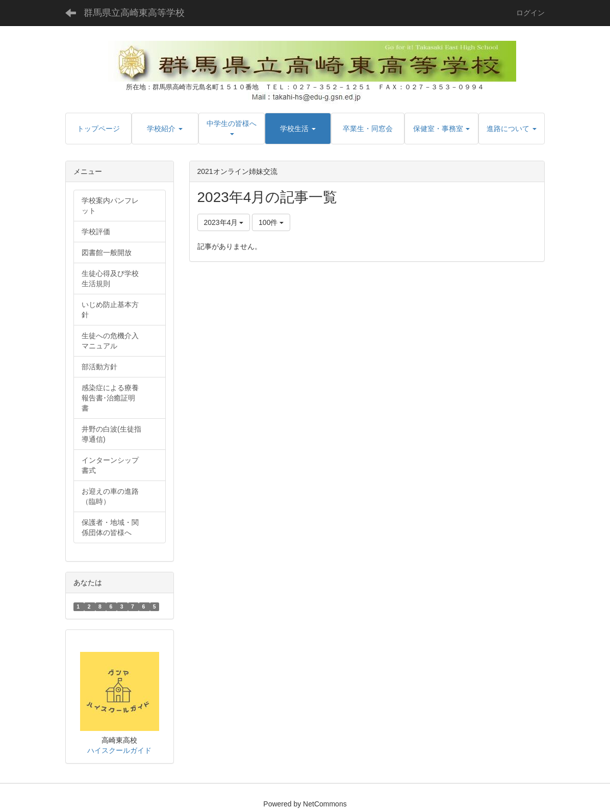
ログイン (530, 13)
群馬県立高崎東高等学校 (134, 13)
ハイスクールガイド (119, 750)
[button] (164, 128)
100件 (271, 222)
